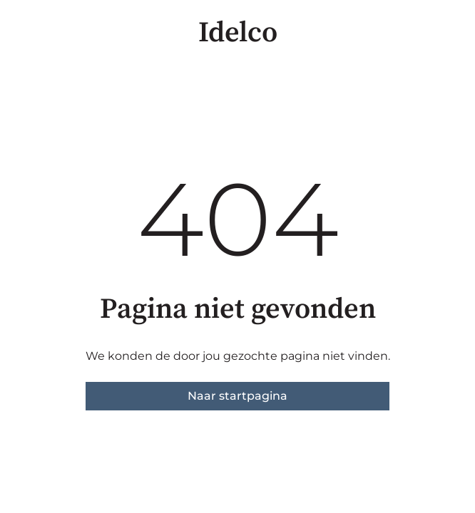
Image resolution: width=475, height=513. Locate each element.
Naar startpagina (237, 396)
